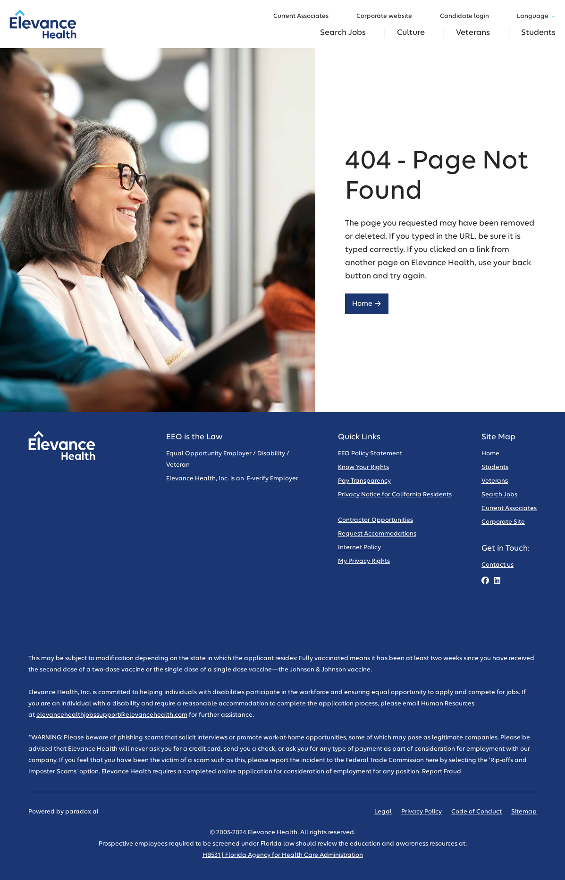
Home (366, 303)
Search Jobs (343, 33)
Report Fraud (441, 772)
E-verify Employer (271, 479)
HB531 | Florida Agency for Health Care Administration (282, 855)
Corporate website (388, 16)
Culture (411, 33)
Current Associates (305, 16)
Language (536, 16)
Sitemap (524, 812)
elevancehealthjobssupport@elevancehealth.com (111, 715)
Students (538, 33)
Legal (383, 812)
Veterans (473, 33)
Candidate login (469, 16)
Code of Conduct (476, 812)
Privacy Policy (421, 812)
